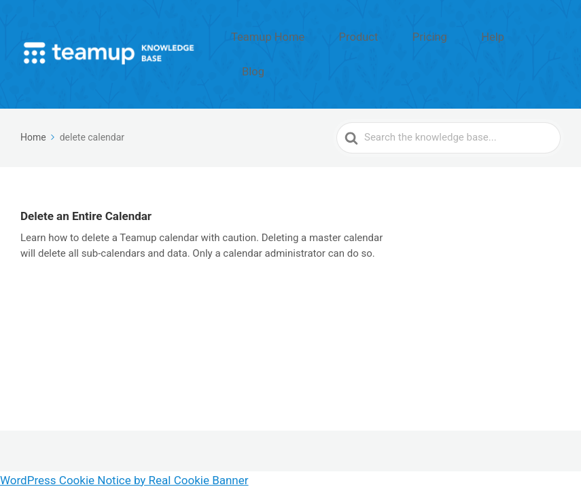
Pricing (454, 36)
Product (399, 36)
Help (502, 36)
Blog (545, 36)
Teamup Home (326, 36)
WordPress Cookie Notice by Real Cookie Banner (124, 480)
